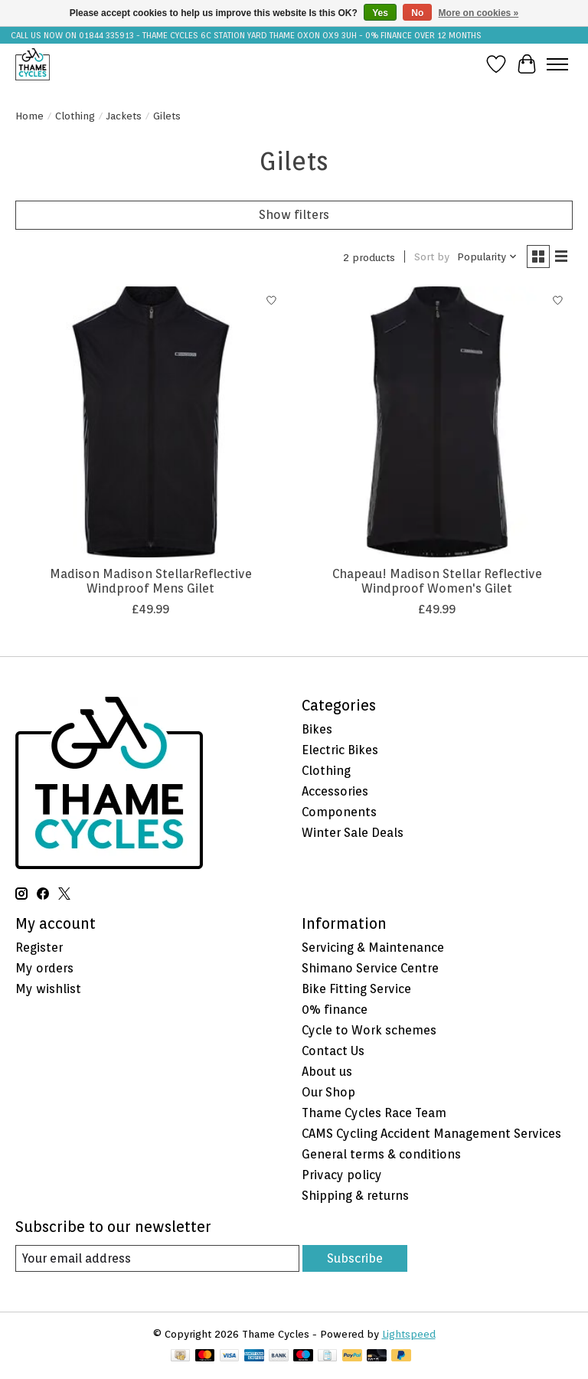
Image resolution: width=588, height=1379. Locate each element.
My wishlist (48, 989)
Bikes (317, 729)
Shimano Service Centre (370, 968)
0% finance (335, 1009)
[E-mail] (157, 1258)
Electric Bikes (340, 750)
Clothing (75, 115)
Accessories (335, 791)
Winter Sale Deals (352, 832)
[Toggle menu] (557, 64)
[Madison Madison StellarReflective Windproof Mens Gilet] (150, 421)
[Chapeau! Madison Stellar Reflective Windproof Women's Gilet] (437, 421)
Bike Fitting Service (356, 989)
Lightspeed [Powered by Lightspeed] (409, 1334)
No (417, 13)
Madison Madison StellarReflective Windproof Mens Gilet (151, 581)
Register (39, 947)
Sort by (431, 256)
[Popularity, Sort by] (487, 256)
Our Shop (328, 1092)
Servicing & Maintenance (373, 947)
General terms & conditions (381, 1154)
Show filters (294, 215)
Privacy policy (342, 1175)
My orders (44, 968)
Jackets (124, 115)
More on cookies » (479, 13)
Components (339, 812)
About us (327, 1071)
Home (29, 115)
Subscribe (355, 1258)
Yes (380, 13)
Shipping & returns (355, 1195)
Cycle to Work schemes (369, 1030)
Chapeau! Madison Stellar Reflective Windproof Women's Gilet (437, 581)
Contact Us (333, 1051)
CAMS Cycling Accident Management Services (431, 1133)
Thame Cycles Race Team (374, 1113)
